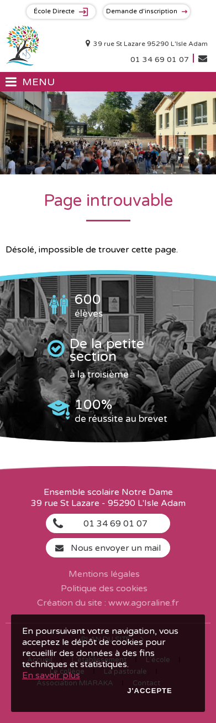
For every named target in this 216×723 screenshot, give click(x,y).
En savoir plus (51, 675)
